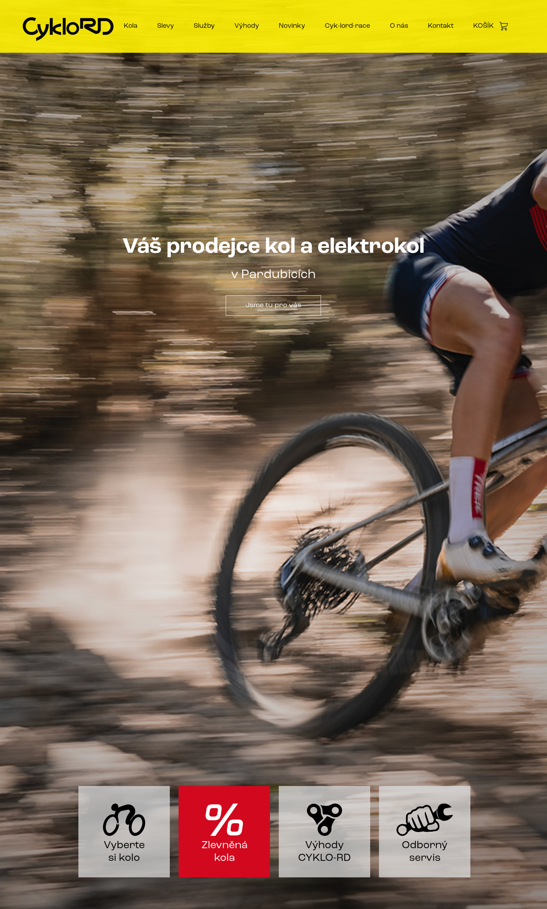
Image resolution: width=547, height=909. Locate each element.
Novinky (292, 26)
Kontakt (440, 26)
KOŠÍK (490, 26)
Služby (204, 26)
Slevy (165, 26)
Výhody (246, 26)
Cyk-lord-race (347, 26)
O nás (399, 26)
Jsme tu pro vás (273, 305)
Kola (130, 26)
